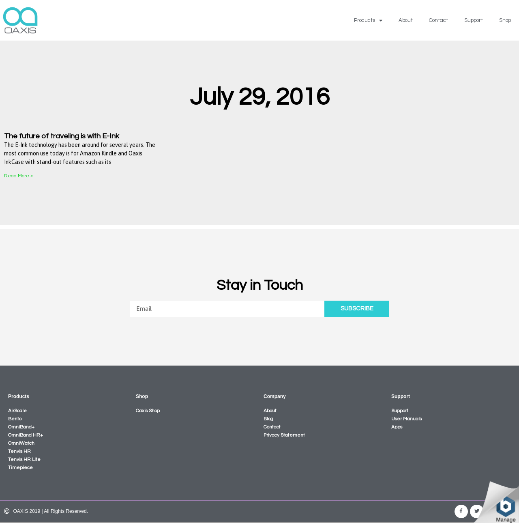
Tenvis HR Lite (24, 459)
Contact (438, 20)
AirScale (17, 410)
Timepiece (20, 467)
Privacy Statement (284, 435)
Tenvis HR (19, 451)
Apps (396, 427)
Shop (505, 20)
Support (473, 20)
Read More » (18, 176)
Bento (14, 419)
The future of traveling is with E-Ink (61, 136)
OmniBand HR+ (25, 435)
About (406, 20)
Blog (268, 419)
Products (368, 20)
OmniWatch (21, 443)
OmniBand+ (21, 427)
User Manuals (406, 419)
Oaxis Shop (148, 410)
